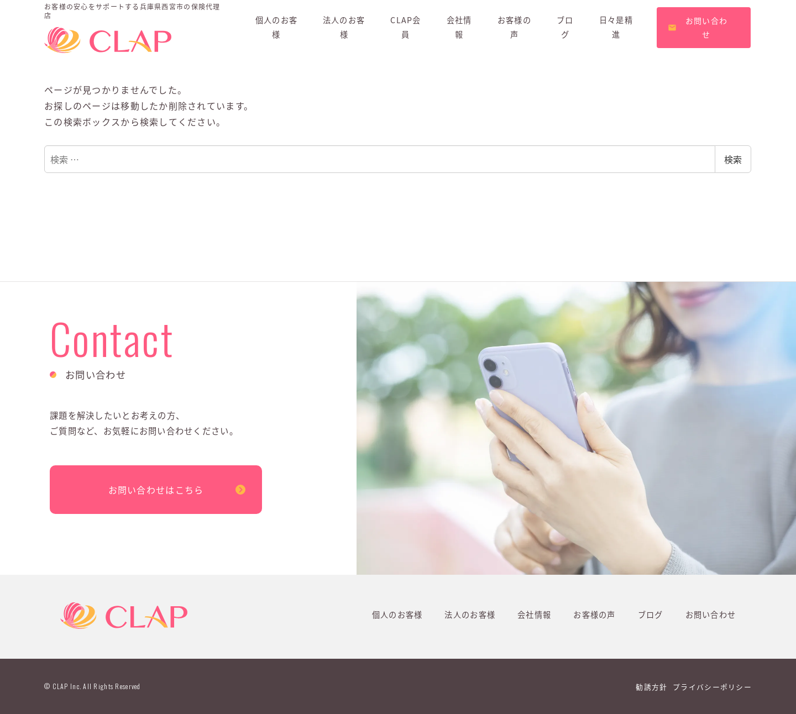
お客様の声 (594, 614)
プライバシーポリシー (712, 686)
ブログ (650, 614)
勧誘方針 (651, 686)
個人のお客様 (397, 614)
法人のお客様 (469, 614)
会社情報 (534, 614)
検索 (733, 159)
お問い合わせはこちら (156, 489)
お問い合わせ (710, 614)
